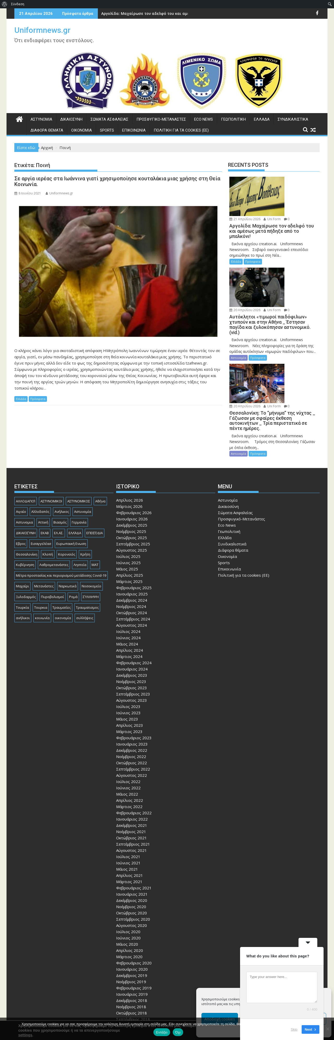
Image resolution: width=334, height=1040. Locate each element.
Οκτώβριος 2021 (131, 784)
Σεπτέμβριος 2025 (133, 490)
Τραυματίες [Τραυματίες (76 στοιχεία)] (61, 554)
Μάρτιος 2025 (129, 528)
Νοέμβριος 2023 (131, 628)
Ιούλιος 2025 (128, 503)
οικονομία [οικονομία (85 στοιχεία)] (63, 564)
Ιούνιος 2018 (128, 984)
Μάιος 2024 (127, 590)
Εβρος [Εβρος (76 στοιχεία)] (21, 490)
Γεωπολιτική (233, 119)
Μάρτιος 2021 (129, 828)
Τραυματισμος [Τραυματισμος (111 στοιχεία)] (87, 554)
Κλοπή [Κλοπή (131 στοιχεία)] (48, 501)
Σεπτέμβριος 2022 (133, 715)
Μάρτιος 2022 (129, 753)
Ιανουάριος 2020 (132, 915)
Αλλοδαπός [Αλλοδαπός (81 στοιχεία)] (40, 458)
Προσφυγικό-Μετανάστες (161, 119)
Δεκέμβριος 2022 (131, 696)
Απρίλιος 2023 (129, 671)
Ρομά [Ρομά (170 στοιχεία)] (73, 543)
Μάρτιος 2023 (129, 678)
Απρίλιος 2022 (129, 746)
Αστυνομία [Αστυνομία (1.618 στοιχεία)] (82, 458)
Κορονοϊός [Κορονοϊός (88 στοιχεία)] (66, 501)
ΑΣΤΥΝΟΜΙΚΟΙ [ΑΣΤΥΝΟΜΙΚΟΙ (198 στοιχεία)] (51, 447)
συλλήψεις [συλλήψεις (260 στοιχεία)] (84, 564)
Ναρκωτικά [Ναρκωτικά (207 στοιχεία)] (67, 532)
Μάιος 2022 (127, 740)
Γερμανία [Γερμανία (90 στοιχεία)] (79, 469)
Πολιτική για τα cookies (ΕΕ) (181, 130)
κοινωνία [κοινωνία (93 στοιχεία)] (42, 564)
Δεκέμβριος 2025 (131, 471)
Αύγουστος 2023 (131, 646)
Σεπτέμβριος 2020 (133, 865)
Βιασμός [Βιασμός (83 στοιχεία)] (60, 469)
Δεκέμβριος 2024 (131, 546)
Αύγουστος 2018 (131, 972)
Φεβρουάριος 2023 (134, 684)
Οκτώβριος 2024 (131, 559)
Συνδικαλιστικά (293, 119)
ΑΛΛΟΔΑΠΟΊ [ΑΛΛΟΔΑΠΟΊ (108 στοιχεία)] (25, 447)
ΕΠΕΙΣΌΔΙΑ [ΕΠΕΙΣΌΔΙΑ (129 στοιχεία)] (94, 479)
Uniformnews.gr (42, 30)
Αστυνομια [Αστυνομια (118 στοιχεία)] (24, 469)
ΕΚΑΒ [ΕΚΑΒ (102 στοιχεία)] (45, 479)
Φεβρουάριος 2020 (134, 909)
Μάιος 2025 (127, 515)
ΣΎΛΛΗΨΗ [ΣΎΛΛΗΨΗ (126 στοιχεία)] (91, 543)
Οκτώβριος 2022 (131, 709)
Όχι (178, 1032)
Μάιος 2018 (127, 990)
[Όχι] (327, 1028)
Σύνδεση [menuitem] (17, 4)
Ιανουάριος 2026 (132, 465)
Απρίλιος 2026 (129, 446)
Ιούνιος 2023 (128, 659)
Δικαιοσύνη (71, 119)
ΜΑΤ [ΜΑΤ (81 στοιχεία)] (95, 511)
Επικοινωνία (134, 130)
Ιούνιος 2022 (128, 734)
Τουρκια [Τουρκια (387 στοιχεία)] (40, 554)
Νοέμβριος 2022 (131, 703)
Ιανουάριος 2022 (132, 765)
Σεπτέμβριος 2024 (133, 565)
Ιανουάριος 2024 (132, 615)
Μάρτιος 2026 (129, 453)
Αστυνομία (41, 119)
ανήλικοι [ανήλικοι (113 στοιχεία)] (23, 564)
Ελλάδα (262, 119)
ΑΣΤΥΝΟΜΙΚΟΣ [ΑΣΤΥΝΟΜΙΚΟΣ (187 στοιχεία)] (78, 447)
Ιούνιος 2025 (128, 509)
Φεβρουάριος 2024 (134, 609)
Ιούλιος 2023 (128, 653)
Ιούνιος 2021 (128, 809)
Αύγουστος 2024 (131, 571)
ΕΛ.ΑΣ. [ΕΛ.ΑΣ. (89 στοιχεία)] (58, 479)
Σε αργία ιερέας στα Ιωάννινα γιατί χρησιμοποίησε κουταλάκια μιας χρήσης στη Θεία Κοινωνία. (117, 181)
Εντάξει (162, 1032)
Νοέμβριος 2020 (131, 853)
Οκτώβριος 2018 (131, 959)
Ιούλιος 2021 (128, 803)
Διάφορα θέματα (47, 130)
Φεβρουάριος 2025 (134, 534)
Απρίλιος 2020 (129, 897)
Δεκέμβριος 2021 (131, 771)
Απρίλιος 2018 (129, 997)
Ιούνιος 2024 (128, 584)
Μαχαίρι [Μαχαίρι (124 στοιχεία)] (22, 532)
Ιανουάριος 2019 (132, 940)
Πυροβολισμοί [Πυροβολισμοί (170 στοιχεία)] (52, 543)
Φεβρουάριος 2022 (134, 759)
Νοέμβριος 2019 (131, 928)
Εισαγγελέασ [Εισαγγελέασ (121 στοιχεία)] (41, 490)
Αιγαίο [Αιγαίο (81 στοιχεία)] (21, 458)
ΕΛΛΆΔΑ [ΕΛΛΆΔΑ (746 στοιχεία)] (75, 479)
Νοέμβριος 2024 (131, 553)
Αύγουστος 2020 (131, 872)
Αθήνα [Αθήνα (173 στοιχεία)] (100, 447)
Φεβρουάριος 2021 (134, 834)
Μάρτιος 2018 (129, 1003)
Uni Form (280, 185)
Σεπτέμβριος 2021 (133, 790)
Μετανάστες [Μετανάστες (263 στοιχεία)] (43, 532)
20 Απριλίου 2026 (287, 242)
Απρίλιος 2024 (129, 596)
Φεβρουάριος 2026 (134, 459)
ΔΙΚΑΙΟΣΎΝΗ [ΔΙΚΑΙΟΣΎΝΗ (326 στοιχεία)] (25, 479)
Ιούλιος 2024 (128, 578)
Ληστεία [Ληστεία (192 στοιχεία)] (80, 511)
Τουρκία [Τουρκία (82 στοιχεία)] (22, 554)
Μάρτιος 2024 (129, 603)
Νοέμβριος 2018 (131, 953)
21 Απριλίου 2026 (287, 179)
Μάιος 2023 (127, 665)
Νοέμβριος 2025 (131, 478)
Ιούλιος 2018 (128, 978)
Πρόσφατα (37, 399)
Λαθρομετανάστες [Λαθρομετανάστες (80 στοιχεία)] (53, 511)
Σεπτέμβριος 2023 (133, 640)
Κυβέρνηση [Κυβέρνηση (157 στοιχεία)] (25, 511)
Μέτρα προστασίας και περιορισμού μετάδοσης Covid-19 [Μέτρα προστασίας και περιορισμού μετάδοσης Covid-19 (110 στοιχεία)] (61, 522)
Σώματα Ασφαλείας (109, 119)
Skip (294, 1029)
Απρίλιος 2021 (129, 821)
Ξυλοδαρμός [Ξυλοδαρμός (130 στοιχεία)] (26, 543)
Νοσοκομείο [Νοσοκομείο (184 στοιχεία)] (91, 532)
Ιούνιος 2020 (128, 884)
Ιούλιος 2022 (128, 728)
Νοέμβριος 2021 (131, 778)
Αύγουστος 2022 (131, 721)
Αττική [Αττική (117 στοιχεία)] (43, 469)
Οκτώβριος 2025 (131, 484)
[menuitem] (4, 4)
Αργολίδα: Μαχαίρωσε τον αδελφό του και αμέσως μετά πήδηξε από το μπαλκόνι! (179, 13)
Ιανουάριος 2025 (132, 540)
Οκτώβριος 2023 (131, 634)
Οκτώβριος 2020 (131, 859)
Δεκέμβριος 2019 (131, 922)
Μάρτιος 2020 (129, 903)
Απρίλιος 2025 (129, 521)
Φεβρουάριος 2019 (134, 934)
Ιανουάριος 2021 (132, 840)
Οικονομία (81, 130)
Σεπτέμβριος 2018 (133, 965)
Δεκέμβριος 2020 (131, 847)
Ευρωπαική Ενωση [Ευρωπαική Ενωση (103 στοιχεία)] (71, 490)
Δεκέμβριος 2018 (131, 947)
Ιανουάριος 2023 (132, 690)
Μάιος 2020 (127, 890)
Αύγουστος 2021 (131, 796)
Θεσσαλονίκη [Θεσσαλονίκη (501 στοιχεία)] (26, 501)
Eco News (203, 119)
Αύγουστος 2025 (131, 496)
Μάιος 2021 (127, 815)
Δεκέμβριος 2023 (131, 621)
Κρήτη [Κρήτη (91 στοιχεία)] (85, 501)
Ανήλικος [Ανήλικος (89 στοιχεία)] (62, 458)
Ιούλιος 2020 (128, 878)
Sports (107, 130)
